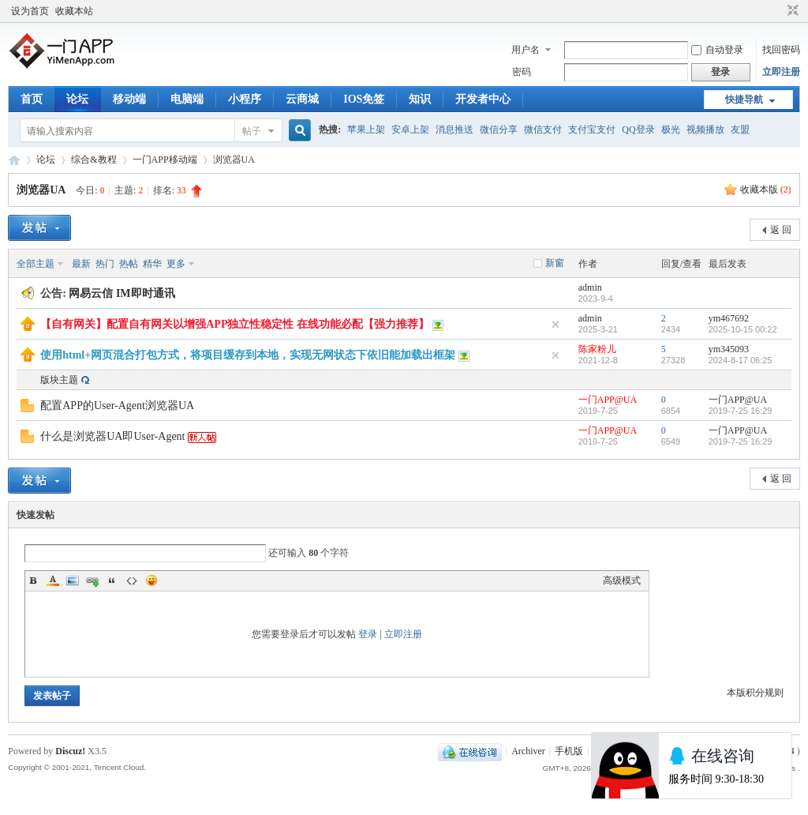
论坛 (77, 99)
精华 (152, 263)
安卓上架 (410, 129)
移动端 (129, 99)
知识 (420, 99)
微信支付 (543, 129)
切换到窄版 (791, 11)
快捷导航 (744, 99)
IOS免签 (363, 99)
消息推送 (454, 129)
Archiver (528, 751)
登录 (367, 634)
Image (72, 580)
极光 (670, 129)
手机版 (569, 751)
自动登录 (717, 49)
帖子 (251, 131)
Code (132, 580)
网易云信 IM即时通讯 (121, 293)
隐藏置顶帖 (555, 324)
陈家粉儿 (597, 349)
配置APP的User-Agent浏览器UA (117, 405)
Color (53, 580)
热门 (104, 263)
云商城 (302, 99)
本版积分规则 (755, 692)
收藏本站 (74, 11)
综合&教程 (93, 159)
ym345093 (729, 349)
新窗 (554, 263)
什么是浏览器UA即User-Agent (112, 436)
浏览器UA (41, 190)
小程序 (244, 99)
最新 (81, 263)
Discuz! (70, 751)
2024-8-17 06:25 (740, 360)
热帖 (128, 263)
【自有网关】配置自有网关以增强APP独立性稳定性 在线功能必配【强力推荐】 (234, 324)
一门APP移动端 (165, 159)
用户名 (525, 49)
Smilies (151, 580)
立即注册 (781, 71)
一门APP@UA (607, 399)
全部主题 (35, 263)
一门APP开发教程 (14, 159)
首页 (32, 99)
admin (590, 287)
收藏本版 (765, 189)
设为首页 (30, 11)
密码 (521, 71)
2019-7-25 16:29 (740, 410)
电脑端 (187, 99)
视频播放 (705, 129)
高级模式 (622, 580)
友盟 (740, 129)
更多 (175, 263)
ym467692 (729, 318)
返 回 (780, 229)
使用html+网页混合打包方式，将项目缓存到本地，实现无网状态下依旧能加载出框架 (247, 355)
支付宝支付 (591, 129)
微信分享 (499, 129)
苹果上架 (366, 129)
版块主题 (59, 379)
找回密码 (781, 49)
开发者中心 (483, 99)
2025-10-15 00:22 (743, 329)
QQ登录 (638, 129)
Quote (112, 580)
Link (92, 580)
